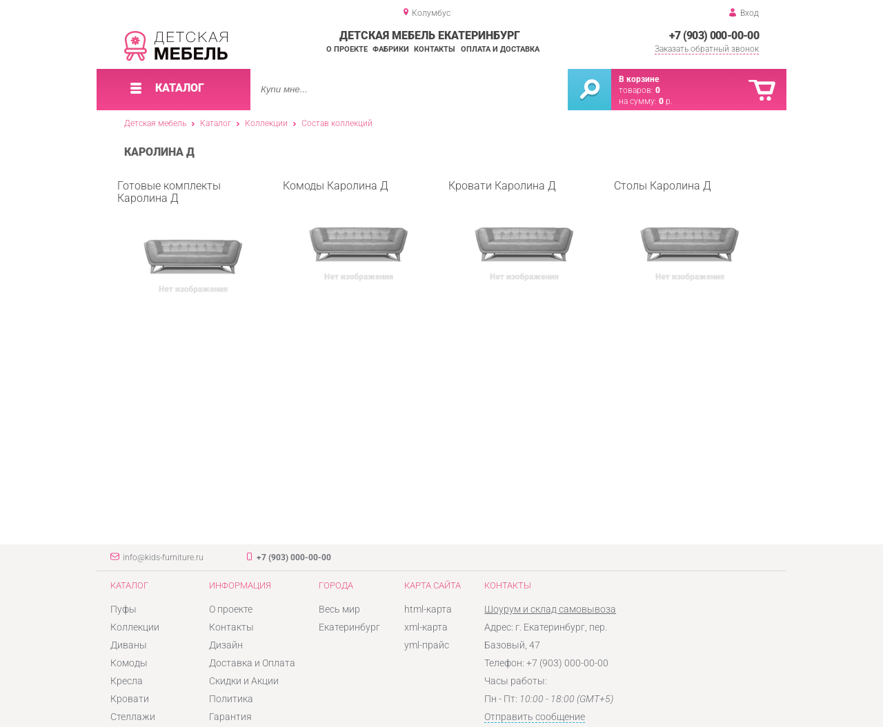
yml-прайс (426, 645)
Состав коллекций (337, 123)
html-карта (428, 609)
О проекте (347, 49)
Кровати (129, 698)
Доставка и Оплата (252, 662)
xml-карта (426, 627)
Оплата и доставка (500, 49)
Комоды (129, 662)
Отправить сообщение (534, 716)
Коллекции (266, 123)
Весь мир (339, 609)
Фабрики (391, 49)
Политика (231, 698)
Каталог (215, 123)
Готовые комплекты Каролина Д (186, 235)
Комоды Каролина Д (352, 234)
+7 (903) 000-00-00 (714, 35)
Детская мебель (155, 123)
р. (666, 101)
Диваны (128, 645)
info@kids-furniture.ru (163, 557)
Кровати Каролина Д (517, 234)
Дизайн (226, 645)
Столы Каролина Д (683, 234)
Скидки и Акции (244, 680)
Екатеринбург (349, 627)
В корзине (639, 79)
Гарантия (230, 716)
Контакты (434, 49)
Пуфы (123, 609)
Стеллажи (132, 716)
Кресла (126, 680)
